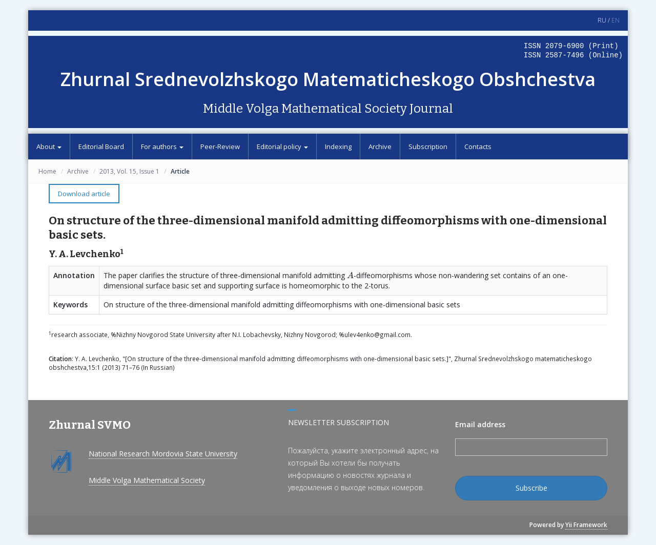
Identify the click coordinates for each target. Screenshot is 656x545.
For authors (162, 146)
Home (47, 171)
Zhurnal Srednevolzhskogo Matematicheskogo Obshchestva (328, 79)
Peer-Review (220, 146)
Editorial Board (101, 146)
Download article (84, 193)
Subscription (427, 146)
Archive (380, 146)
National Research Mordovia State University (163, 453)
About (48, 146)
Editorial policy (282, 146)
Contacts (477, 146)
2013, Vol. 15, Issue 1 (129, 171)
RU (602, 20)
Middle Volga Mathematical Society (147, 480)
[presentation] (350, 275)
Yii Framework (586, 524)
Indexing (338, 146)
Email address (480, 424)
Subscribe (531, 488)
